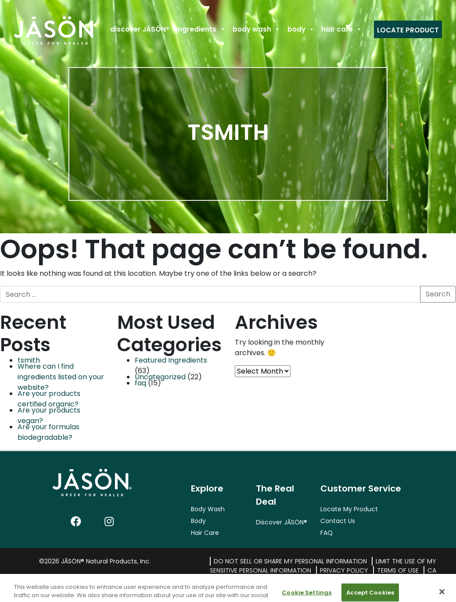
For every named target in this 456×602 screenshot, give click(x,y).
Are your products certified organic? (49, 398)
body (301, 29)
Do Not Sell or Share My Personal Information (290, 561)
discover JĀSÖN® (139, 29)
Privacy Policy (344, 570)
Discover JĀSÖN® (281, 522)
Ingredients (201, 29)
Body (198, 521)
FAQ (326, 532)
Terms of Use (398, 570)
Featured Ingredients (171, 360)
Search (438, 294)
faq (140, 383)
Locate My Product (349, 509)
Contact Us (337, 521)
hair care (341, 29)
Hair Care (205, 532)
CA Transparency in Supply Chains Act (350, 575)
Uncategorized (160, 377)
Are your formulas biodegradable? (48, 432)
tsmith (29, 360)
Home (31, 29)
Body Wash (208, 509)
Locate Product (408, 30)
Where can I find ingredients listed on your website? (61, 376)
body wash (256, 29)
